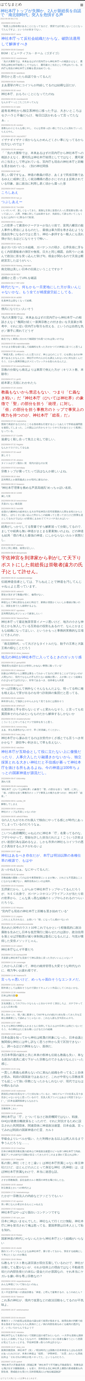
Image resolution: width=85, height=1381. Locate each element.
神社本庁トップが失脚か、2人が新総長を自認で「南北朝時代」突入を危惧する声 (40, 13)
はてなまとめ (11, 4)
